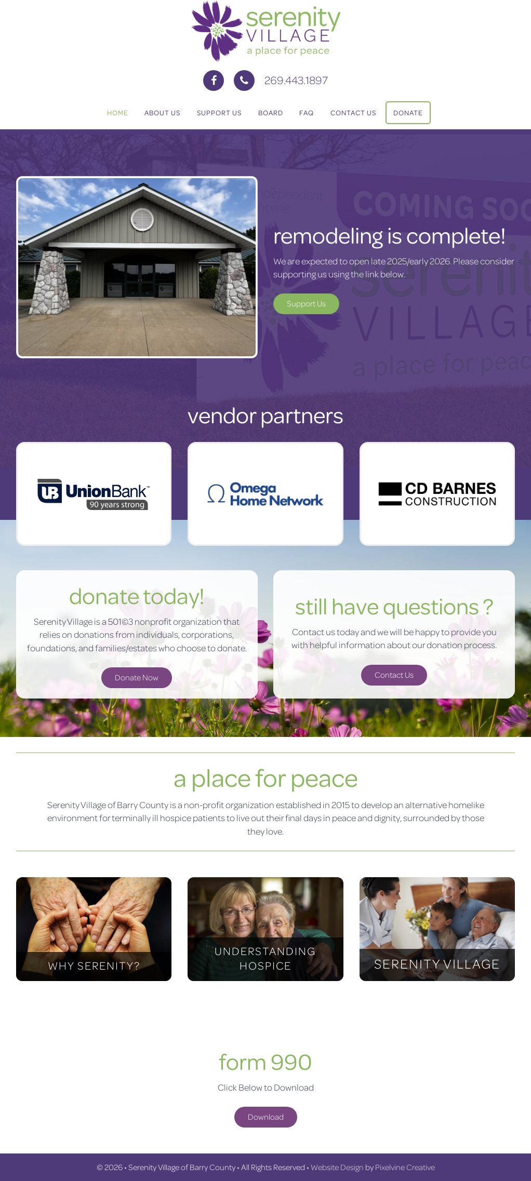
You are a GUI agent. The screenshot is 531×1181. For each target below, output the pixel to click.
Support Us (306, 303)
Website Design (337, 1167)
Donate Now (136, 677)
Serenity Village (265, 31)
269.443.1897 (296, 80)
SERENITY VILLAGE (437, 963)
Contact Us (394, 674)
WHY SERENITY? (94, 965)
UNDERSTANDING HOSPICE (265, 958)
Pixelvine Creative (405, 1167)
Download (266, 1116)
